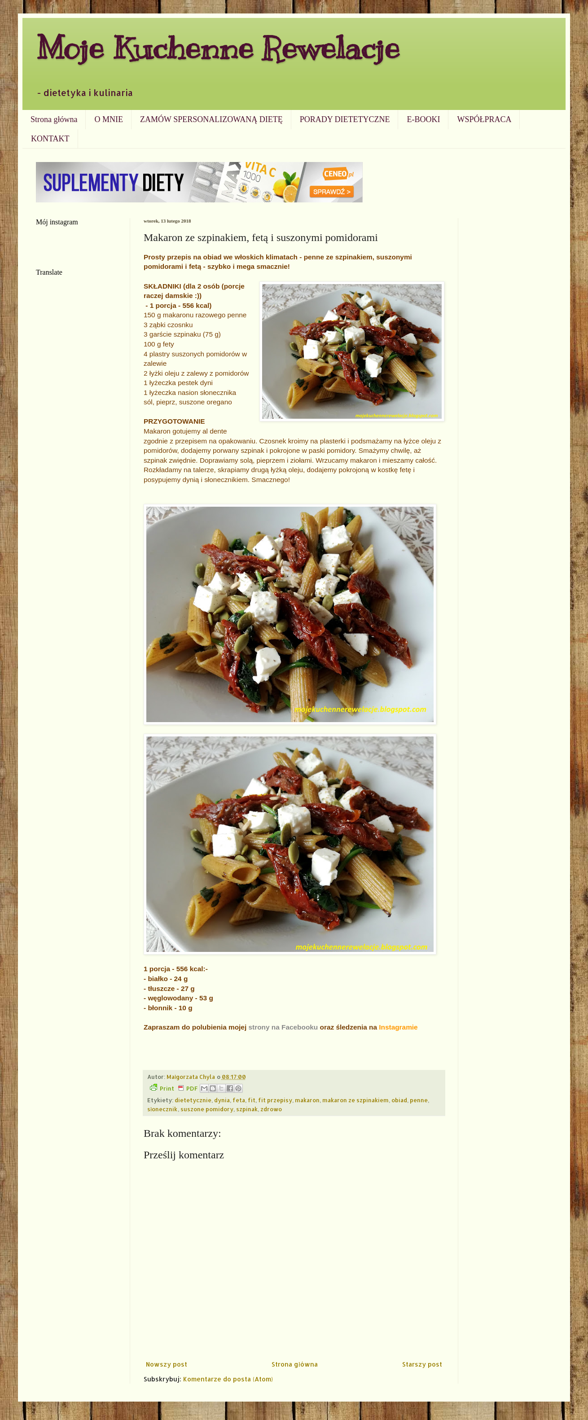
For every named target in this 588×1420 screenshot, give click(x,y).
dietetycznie (193, 1100)
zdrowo (271, 1109)
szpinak (247, 1109)
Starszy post (422, 1364)
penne (419, 1100)
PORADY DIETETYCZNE (345, 119)
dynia (222, 1100)
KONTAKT (50, 138)
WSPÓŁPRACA (484, 119)
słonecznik (162, 1109)
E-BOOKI (423, 119)
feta (239, 1100)
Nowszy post (166, 1364)
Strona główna (54, 119)
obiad (399, 1100)
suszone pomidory (206, 1109)
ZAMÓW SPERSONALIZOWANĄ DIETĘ (211, 119)
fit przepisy (275, 1100)
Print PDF (173, 1088)
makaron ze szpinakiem (355, 1100)
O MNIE (108, 119)
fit (251, 1100)
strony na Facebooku (283, 1027)
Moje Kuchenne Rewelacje (217, 47)
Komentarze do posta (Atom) (228, 1379)
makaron (307, 1100)
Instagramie (398, 1027)
